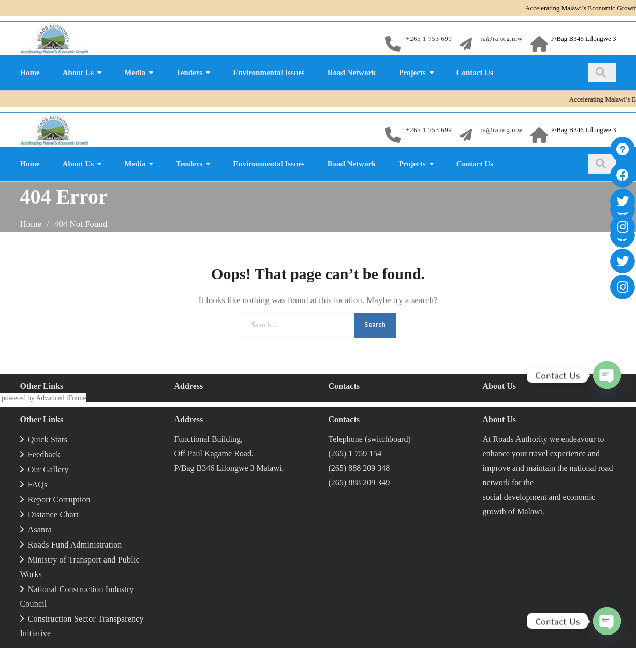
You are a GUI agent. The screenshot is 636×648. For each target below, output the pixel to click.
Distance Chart (53, 514)
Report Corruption (59, 499)
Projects (411, 72)
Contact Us (474, 72)
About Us (78, 72)
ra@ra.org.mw (501, 38)
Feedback (44, 454)
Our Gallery (48, 469)
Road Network (352, 72)
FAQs (38, 484)
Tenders (189, 72)
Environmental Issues (269, 72)
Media (134, 72)
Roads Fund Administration (75, 544)
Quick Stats (47, 439)
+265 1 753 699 (429, 38)
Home (29, 72)
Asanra (40, 529)
